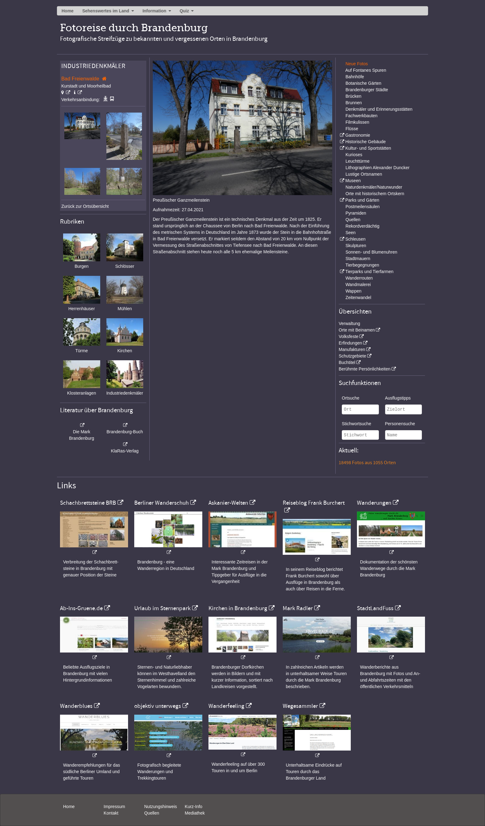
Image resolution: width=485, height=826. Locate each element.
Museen (353, 180)
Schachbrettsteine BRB (88, 503)
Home (68, 10)
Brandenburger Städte (367, 89)
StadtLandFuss (375, 608)
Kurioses (354, 154)
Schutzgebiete (352, 355)
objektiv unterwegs (157, 706)
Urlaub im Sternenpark (162, 608)
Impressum (114, 806)
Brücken (353, 96)
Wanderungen (374, 503)
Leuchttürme (358, 161)
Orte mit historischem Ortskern (375, 193)
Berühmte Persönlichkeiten (364, 368)
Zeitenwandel (358, 297)
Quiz (184, 10)
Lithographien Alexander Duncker (378, 167)
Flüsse (352, 128)
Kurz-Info (193, 806)
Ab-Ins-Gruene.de (81, 608)
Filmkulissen (357, 122)
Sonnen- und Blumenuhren (371, 252)
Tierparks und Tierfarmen (369, 271)
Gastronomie (357, 135)
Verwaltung (349, 323)
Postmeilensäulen (363, 206)
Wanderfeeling (226, 706)
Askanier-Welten (228, 503)
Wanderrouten (359, 278)
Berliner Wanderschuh (161, 503)
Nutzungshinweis (160, 806)
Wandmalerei (358, 284)
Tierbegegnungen (362, 265)
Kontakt (111, 813)
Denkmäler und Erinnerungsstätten (379, 109)
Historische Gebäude (365, 141)
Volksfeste (348, 336)
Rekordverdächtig (363, 226)
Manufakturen (352, 349)
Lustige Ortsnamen (364, 174)
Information (154, 10)
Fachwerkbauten (362, 115)
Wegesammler (300, 706)
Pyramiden (356, 213)
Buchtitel (347, 362)
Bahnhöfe (355, 76)
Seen (351, 232)
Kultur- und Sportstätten (368, 148)
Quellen (353, 219)
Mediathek (195, 813)
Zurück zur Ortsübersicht (85, 206)
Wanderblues (76, 706)
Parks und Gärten (362, 200)
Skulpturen (356, 245)
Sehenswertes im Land (105, 10)
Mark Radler (298, 608)
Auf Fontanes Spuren (365, 70)
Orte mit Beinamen (357, 329)
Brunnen (354, 102)
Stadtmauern (358, 258)
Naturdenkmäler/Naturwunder (374, 187)
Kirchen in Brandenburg (237, 608)
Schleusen (355, 239)
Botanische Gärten (363, 83)
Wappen (354, 291)
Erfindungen (350, 342)
